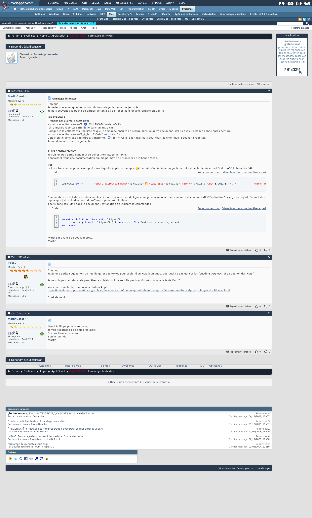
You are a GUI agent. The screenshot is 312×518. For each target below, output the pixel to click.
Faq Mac (133, 19)
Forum (15, 36)
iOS (186, 19)
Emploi (142, 3)
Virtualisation (209, 14)
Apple (43, 36)
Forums (53, 3)
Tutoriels (70, 3)
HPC (102, 14)
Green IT (152, 14)
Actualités (45, 366)
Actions (29, 28)
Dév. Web (110, 9)
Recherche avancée (299, 28)
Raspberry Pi (125, 14)
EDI (122, 9)
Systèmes (187, 9)
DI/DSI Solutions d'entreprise (36, 9)
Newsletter (124, 3)
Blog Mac (176, 19)
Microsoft (87, 9)
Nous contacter (227, 468)
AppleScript (58, 36)
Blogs (95, 3)
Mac (111, 14)
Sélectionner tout (209, 172)
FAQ (84, 3)
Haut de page (263, 468)
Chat (107, 3)
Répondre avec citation (239, 250)
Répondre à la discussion (25, 46)
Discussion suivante (154, 382)
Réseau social (47, 28)
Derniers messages (12, 28)
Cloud (59, 9)
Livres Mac (147, 19)
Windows (54, 14)
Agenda (73, 28)
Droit (170, 3)
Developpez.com (245, 468)
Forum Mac (102, 19)
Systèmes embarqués (186, 14)
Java (99, 9)
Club (181, 3)
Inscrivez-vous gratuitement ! (76, 23)
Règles (93, 28)
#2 (269, 256)
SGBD (151, 9)
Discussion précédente (124, 382)
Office (162, 9)
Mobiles (173, 9)
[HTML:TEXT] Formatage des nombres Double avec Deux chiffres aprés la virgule (55, 429)
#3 (269, 313)
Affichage (262, 84)
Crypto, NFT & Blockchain (264, 14)
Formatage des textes (46, 54)
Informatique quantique (233, 14)
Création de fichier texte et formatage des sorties (36, 421)
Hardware (91, 14)
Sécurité (166, 14)
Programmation (136, 9)
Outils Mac (162, 19)
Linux (66, 14)
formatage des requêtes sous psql (28, 444)
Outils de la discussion (240, 84)
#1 (269, 90)
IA (68, 9)
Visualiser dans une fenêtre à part (244, 172)
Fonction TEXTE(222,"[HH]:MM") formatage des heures (61, 413)
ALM (75, 9)
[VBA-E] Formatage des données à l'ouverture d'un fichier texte (45, 436)
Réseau (140, 14)
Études (156, 3)
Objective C (197, 19)
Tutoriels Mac (118, 19)
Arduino (77, 14)
